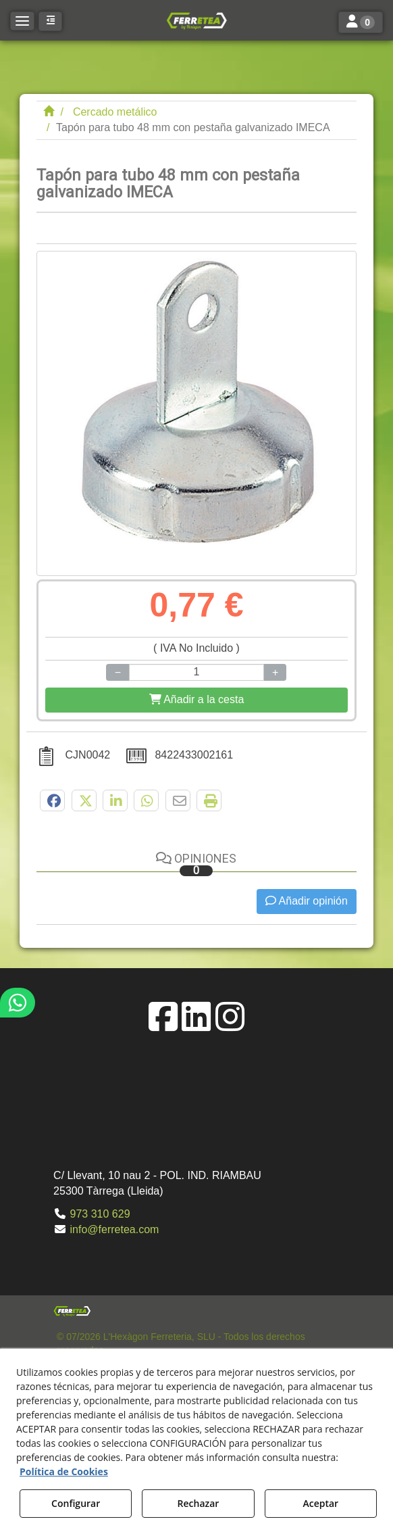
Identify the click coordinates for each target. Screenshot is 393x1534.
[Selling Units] (196, 672)
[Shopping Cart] (196, 700)
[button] (196, 20)
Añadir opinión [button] (306, 901)
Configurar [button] (75, 1503)
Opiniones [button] (196, 863)
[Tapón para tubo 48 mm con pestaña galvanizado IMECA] (196, 413)
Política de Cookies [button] (64, 1471)
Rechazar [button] (198, 1503)
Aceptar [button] (320, 1503)
